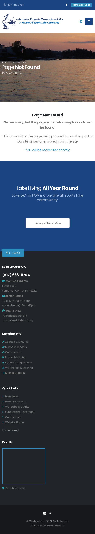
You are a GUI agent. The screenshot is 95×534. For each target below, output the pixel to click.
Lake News (11, 396)
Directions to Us (15, 488)
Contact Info (13, 417)
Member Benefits (16, 347)
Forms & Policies (15, 357)
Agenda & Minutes (16, 342)
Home (5, 62)
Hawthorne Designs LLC (54, 525)
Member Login (82, 4)
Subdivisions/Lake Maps (20, 412)
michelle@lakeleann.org (18, 320)
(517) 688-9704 (16, 274)
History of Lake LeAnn (47, 223)
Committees (13, 352)
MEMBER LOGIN (15, 373)
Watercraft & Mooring (19, 368)
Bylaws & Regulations (18, 362)
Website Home (14, 422)
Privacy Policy (10, 430)
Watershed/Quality (17, 407)
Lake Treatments (16, 401)
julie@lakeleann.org (15, 316)
